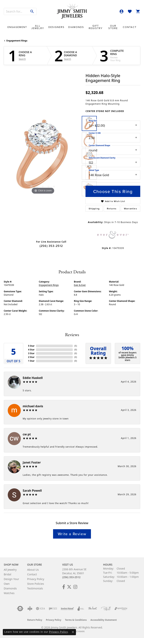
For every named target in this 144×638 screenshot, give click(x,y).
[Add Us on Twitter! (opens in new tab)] (69, 587)
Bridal (7, 574)
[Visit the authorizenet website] (20, 608)
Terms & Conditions (76, 619)
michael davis (33, 406)
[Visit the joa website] (81, 608)
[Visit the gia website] (40, 608)
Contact (129, 27)
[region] (43, 156)
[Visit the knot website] (92, 608)
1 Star (31, 360)
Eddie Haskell (33, 378)
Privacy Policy (35, 579)
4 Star (31, 349)
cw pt (27, 434)
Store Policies (35, 583)
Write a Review (72, 534)
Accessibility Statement (103, 619)
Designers (56, 27)
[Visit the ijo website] (53, 608)
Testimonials (35, 588)
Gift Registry (96, 27)
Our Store (113, 27)
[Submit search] (32, 11)
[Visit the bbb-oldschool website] (29, 608)
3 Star (31, 353)
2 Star (31, 357)
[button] (121, 11)
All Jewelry (37, 27)
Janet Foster (32, 462)
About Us (33, 569)
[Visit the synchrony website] (121, 608)
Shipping (94, 208)
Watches (9, 593)
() (75, 345)
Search (22, 59)
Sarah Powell (32, 490)
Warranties (130, 208)
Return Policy (34, 619)
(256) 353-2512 (51, 246)
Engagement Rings (16, 40)
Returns (111, 208)
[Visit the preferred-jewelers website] (106, 608)
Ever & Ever (80, 285)
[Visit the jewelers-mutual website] (67, 608)
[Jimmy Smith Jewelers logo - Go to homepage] (72, 11)
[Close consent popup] (73, 632)
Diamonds (76, 27)
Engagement (17, 27)
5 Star (31, 345)
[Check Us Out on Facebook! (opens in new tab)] (63, 587)
